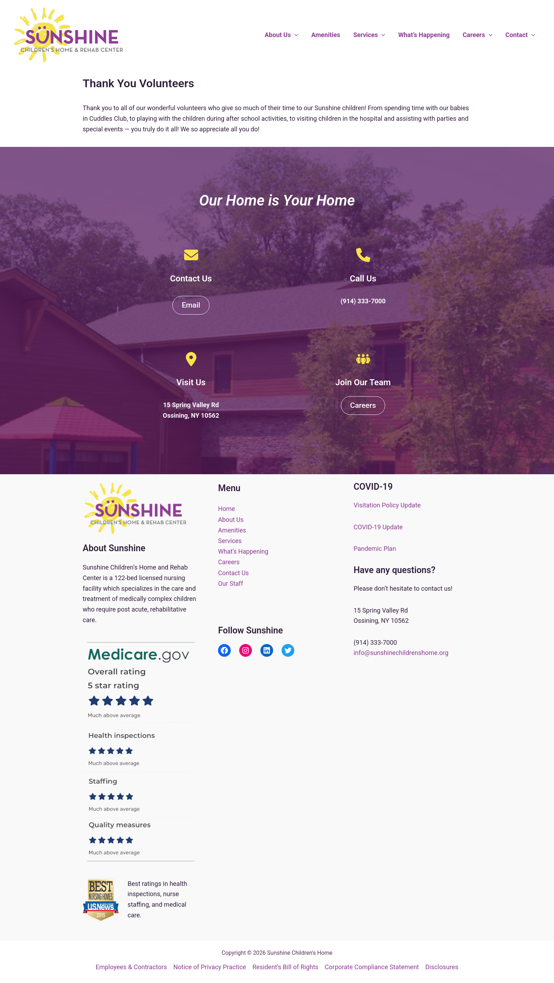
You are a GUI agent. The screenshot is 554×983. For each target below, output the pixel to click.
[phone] (363, 255)
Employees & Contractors (131, 967)
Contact (520, 35)
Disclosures (442, 967)
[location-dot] (191, 359)
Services (370, 35)
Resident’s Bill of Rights (285, 967)
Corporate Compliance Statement (372, 967)
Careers (478, 35)
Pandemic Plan (375, 548)
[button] (296, 35)
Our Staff (230, 582)
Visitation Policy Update (387, 505)
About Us (283, 35)
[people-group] (363, 359)
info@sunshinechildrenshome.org (401, 652)
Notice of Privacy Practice (209, 967)
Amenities (327, 34)
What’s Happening (424, 34)
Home (226, 508)
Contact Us (233, 572)
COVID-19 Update (378, 527)
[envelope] (191, 255)
